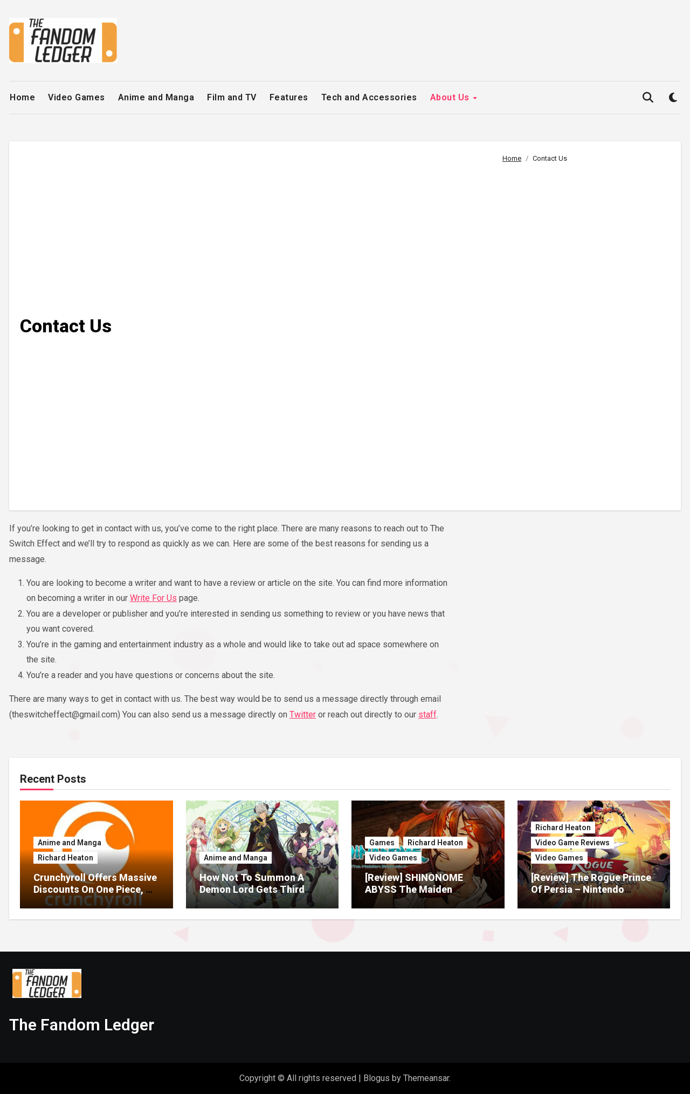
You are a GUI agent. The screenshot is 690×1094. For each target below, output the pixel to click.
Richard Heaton (65, 857)
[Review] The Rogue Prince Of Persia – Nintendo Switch (591, 889)
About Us (451, 97)
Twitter (302, 714)
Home (22, 97)
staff (427, 714)
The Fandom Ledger (81, 1024)
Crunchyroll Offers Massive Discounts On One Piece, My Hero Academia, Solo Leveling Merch (96, 895)
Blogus (376, 1078)
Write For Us (153, 598)
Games (382, 842)
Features (289, 97)
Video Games (76, 97)
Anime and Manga (156, 97)
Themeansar (426, 1078)
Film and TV (232, 97)
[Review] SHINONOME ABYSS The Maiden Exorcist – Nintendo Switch (426, 889)
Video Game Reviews (572, 842)
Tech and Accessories (369, 97)
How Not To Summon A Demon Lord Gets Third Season (252, 889)
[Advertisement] (583, 332)
